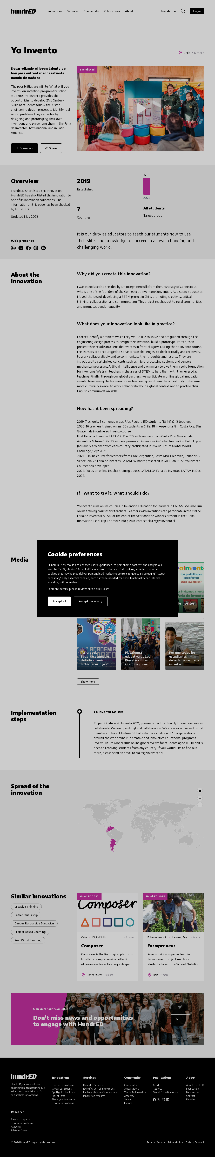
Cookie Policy (100, 589)
